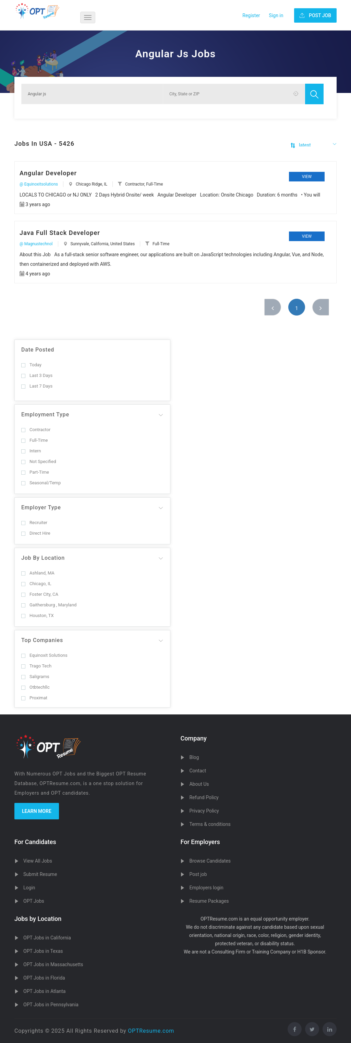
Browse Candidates (209, 861)
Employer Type (41, 507)
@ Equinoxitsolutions (39, 184)
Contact (197, 770)
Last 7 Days (36, 386)
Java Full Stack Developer (60, 232)
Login (29, 887)
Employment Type (45, 414)
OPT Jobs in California (47, 937)
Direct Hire (35, 533)
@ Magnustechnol (36, 243)
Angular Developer (48, 173)
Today (31, 364)
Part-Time (35, 472)
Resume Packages (209, 901)
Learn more (36, 811)
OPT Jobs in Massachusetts (53, 964)
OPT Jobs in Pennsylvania (50, 1004)
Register (251, 15)
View (307, 176)
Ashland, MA (38, 573)
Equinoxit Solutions (44, 655)
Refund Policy (203, 797)
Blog (194, 757)
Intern (31, 450)
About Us (199, 784)
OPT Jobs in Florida (44, 978)
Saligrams (35, 676)
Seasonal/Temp (41, 482)
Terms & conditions (209, 824)
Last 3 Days (36, 375)
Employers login (206, 887)
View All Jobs (37, 861)
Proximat (34, 697)
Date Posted (37, 349)
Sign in (276, 15)
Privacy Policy (204, 811)
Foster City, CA (39, 594)
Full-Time (34, 440)
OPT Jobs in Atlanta (44, 991)
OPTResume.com (151, 1031)
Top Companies (42, 640)
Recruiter (34, 522)
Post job (198, 874)
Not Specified (38, 461)
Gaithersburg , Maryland (48, 604)
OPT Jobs (33, 901)
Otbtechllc (35, 687)
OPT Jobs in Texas (43, 951)
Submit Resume (40, 874)
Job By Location (43, 558)
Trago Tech (36, 665)
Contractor (35, 429)
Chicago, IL (36, 583)
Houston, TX (37, 615)
